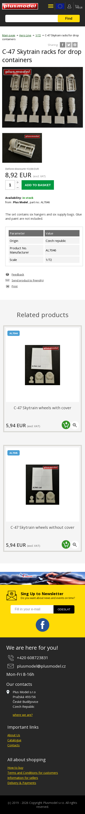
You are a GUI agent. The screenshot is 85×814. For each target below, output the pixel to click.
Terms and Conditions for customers (32, 773)
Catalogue (14, 740)
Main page (8, 35)
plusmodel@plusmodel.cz (41, 666)
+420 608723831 (32, 657)
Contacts (13, 745)
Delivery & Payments (21, 783)
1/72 (38, 35)
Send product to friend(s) (28, 280)
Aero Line (25, 35)
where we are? (23, 715)
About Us (13, 735)
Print (15, 286)
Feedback (18, 274)
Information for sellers (22, 778)
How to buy (15, 768)
